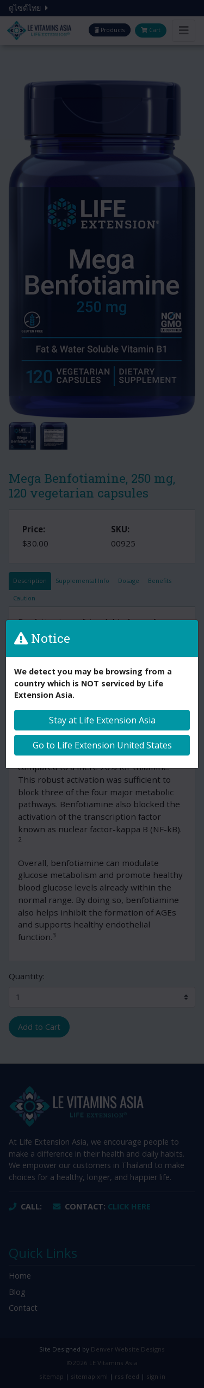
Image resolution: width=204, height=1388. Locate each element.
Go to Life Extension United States (102, 745)
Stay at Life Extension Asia (102, 720)
